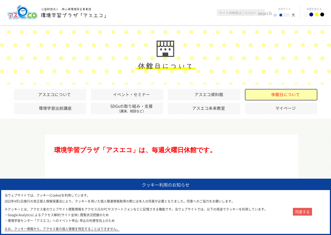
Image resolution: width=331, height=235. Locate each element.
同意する (302, 211)
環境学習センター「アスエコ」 (59, 13)
